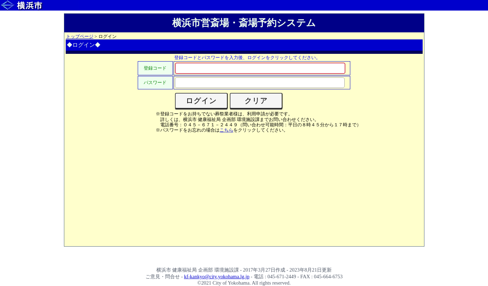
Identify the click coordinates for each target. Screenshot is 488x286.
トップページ (79, 36)
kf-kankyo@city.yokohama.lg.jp (216, 276)
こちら (226, 130)
